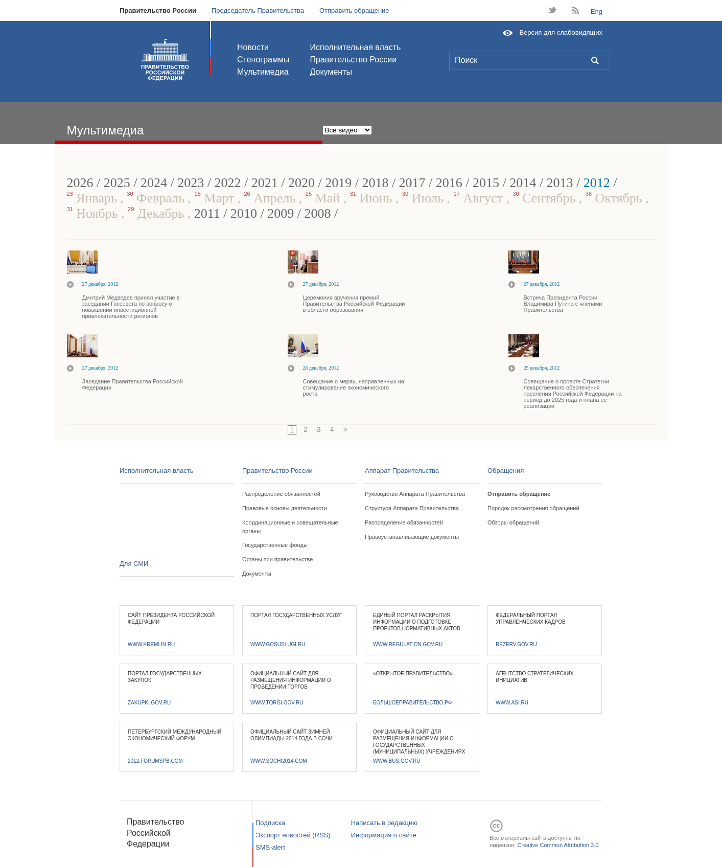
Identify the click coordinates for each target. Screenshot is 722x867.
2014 (522, 182)
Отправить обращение (354, 10)
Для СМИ (134, 563)
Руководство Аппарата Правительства (415, 494)
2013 (560, 182)
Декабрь (158, 213)
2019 (338, 182)
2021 (264, 182)
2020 (301, 182)
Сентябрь (545, 198)
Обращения (505, 470)
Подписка (270, 823)
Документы (331, 71)
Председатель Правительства (258, 10)
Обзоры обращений (513, 522)
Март (216, 198)
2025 (117, 182)
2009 (280, 213)
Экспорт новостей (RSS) (293, 835)
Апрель (271, 198)
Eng (596, 11)
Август (480, 198)
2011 (207, 213)
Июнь (372, 198)
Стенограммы (263, 59)
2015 (486, 182)
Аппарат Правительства (402, 470)
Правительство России (158, 10)
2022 (227, 182)
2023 (190, 182)
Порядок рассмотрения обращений (533, 508)
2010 (243, 213)
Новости (253, 47)
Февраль (157, 198)
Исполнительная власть (355, 47)
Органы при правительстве (277, 559)
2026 (80, 182)
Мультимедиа (263, 71)
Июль (424, 198)
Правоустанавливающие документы (412, 537)
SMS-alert (270, 847)
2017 (412, 182)
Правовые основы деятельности (284, 508)
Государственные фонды (275, 545)
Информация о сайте (383, 835)
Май (324, 198)
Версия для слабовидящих (560, 32)
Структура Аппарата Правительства (412, 508)
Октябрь (615, 198)
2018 (375, 182)
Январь (94, 198)
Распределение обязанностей (281, 494)
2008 (318, 213)
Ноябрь (94, 213)
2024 (154, 182)
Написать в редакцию (384, 823)
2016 (449, 182)
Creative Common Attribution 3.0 (557, 845)
